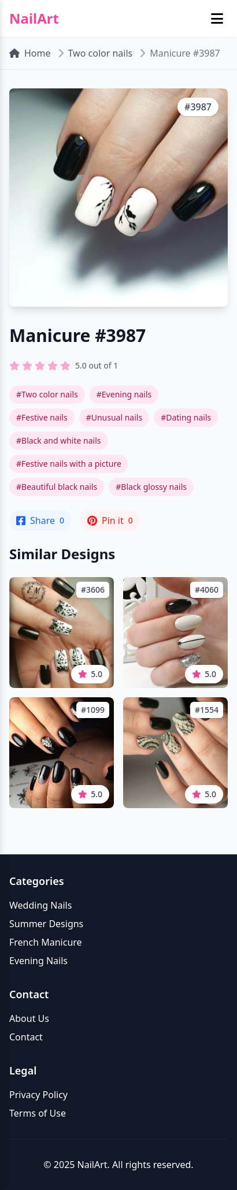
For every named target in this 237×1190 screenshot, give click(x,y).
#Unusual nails (114, 417)
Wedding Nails (40, 905)
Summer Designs (46, 923)
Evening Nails (38, 960)
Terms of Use (37, 1113)
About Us (29, 1018)
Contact (26, 1037)
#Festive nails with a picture (68, 463)
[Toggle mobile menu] (217, 18)
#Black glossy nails (151, 486)
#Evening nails (124, 394)
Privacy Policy (38, 1094)
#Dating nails (186, 417)
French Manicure (45, 942)
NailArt (34, 18)
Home (30, 53)
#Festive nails (42, 417)
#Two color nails (47, 394)
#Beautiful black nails (56, 486)
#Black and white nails (58, 440)
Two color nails (100, 53)
